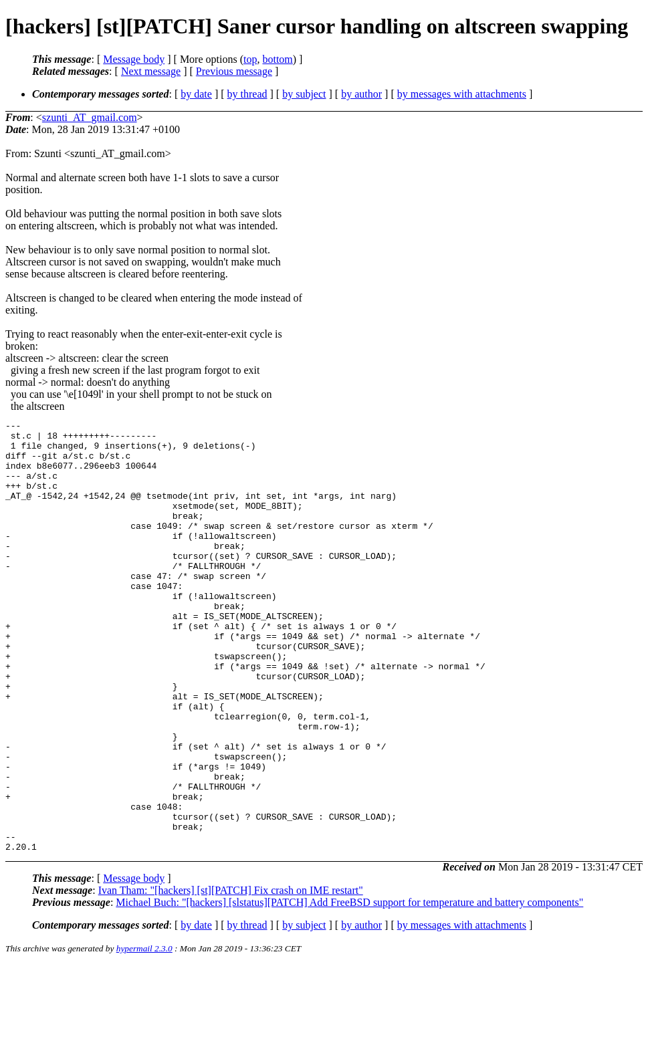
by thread (247, 94)
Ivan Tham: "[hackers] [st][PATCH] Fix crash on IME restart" (230, 976)
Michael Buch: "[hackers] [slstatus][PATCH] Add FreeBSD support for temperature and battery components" (349, 988)
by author (361, 94)
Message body (134, 59)
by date (196, 94)
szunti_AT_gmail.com (89, 117)
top (250, 59)
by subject (304, 94)
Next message (151, 71)
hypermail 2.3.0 (144, 1035)
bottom (277, 59)
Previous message (234, 71)
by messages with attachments (461, 94)
